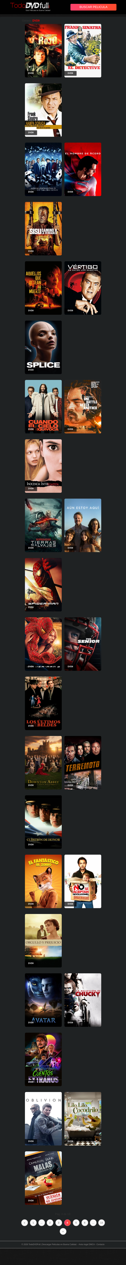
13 (101, 1222)
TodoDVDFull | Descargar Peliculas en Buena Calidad (52, 1244)
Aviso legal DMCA (87, 1244)
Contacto (100, 1244)
